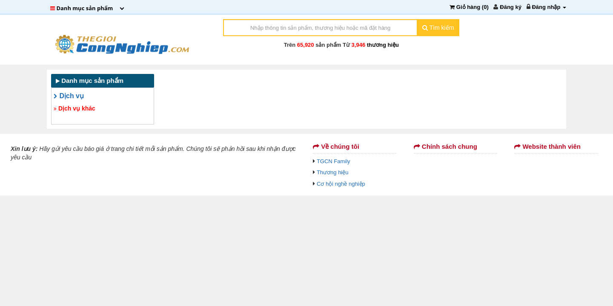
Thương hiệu (333, 172)
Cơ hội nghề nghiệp (341, 184)
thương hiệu (383, 45)
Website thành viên (547, 146)
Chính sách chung (445, 146)
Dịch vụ (69, 95)
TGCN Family (333, 161)
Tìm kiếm (438, 27)
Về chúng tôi (336, 146)
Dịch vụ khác (74, 108)
